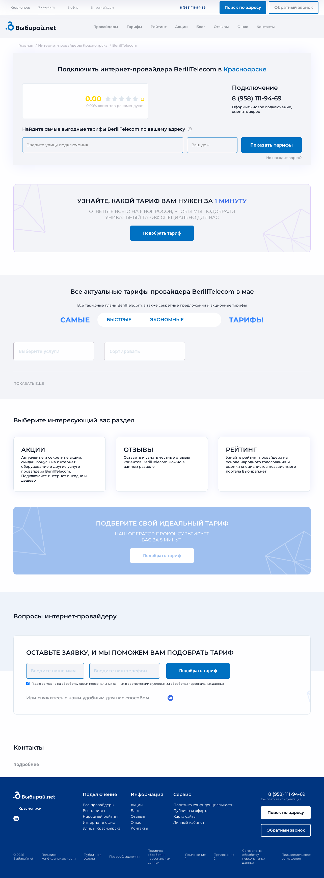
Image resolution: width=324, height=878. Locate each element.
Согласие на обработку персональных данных (253, 856)
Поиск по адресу (243, 7)
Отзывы (221, 27)
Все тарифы (94, 810)
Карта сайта (184, 816)
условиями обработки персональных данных (188, 683)
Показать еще (31, 383)
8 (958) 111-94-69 (190, 7)
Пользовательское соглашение (296, 857)
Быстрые (119, 319)
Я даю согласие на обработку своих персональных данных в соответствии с (128, 683)
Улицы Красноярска (102, 828)
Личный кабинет (188, 822)
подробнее (28, 764)
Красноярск (18, 7)
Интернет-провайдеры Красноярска (72, 45)
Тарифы (134, 27)
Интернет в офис (99, 822)
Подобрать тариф (162, 233)
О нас (242, 27)
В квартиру (46, 7)
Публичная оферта (190, 810)
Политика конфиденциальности (203, 805)
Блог (200, 27)
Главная (25, 45)
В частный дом (102, 7)
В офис (72, 7)
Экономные (167, 319)
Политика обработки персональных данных (159, 856)
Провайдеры (105, 27)
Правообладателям (124, 856)
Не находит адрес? (284, 157)
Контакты (266, 27)
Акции (181, 27)
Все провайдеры (98, 805)
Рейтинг (159, 27)
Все (207, 319)
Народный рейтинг (101, 816)
